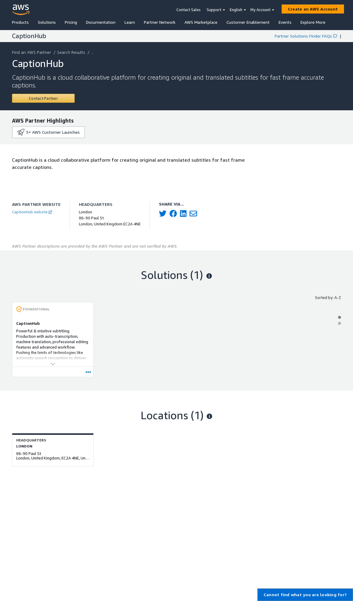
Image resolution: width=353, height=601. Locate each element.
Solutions (47, 22)
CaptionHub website (32, 211)
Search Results (71, 52)
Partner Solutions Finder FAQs (306, 35)
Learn (129, 22)
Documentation (100, 22)
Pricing (71, 22)
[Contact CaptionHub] (43, 98)
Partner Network (159, 22)
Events (285, 22)
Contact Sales (188, 9)
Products (20, 22)
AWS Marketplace (200, 22)
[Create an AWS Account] (313, 9)
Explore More (313, 22)
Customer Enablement (248, 22)
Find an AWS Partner (32, 52)
